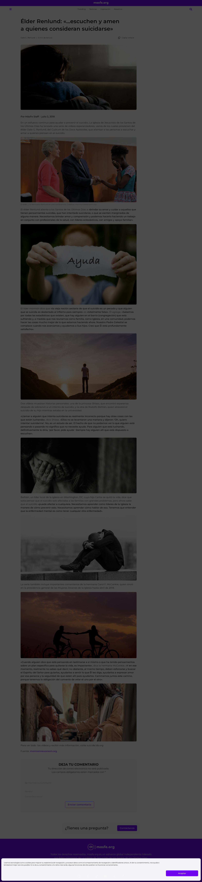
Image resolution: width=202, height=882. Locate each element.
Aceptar (182, 873)
